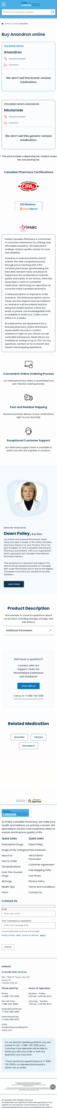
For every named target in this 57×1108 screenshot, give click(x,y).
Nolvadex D (28, 745)
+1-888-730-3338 (10, 996)
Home (7, 23)
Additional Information (29, 630)
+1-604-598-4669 (10, 1011)
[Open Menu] (4, 4)
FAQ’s (5, 892)
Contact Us (35, 892)
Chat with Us (28, 685)
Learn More (16, 584)
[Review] (28, 207)
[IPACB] (28, 227)
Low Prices (35, 875)
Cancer (15, 23)
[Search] (52, 12)
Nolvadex (19, 737)
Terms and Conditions (42, 886)
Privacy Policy (37, 881)
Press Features (37, 850)
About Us (7, 855)
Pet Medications (11, 866)
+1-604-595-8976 (10, 1019)
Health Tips (8, 886)
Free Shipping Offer (40, 870)
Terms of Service (30, 935)
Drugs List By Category (15, 850)
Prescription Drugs (12, 844)
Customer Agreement (42, 864)
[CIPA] (29, 187)
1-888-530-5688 (10, 1004)
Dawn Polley (36, 844)
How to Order (9, 861)
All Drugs (7, 881)
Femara (38, 737)
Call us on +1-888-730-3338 (28, 695)
